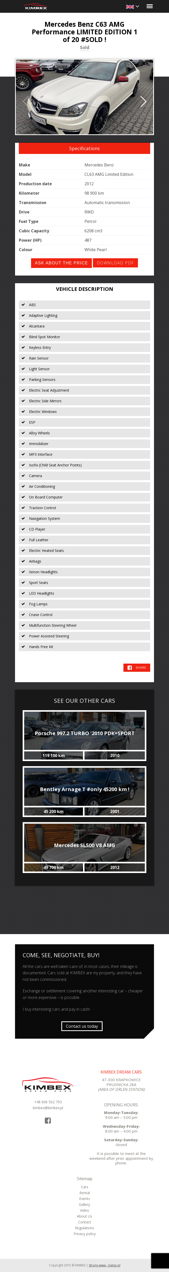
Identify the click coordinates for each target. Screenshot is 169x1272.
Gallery (84, 1204)
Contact (84, 1222)
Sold (84, 47)
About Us (84, 1216)
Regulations (84, 1227)
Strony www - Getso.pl (104, 1265)
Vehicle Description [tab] (84, 288)
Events (84, 1198)
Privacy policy (85, 1233)
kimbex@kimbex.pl (48, 1107)
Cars (84, 1186)
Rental (84, 1192)
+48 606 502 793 (48, 1101)
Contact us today (82, 1026)
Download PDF (115, 263)
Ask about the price (61, 263)
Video (84, 1210)
